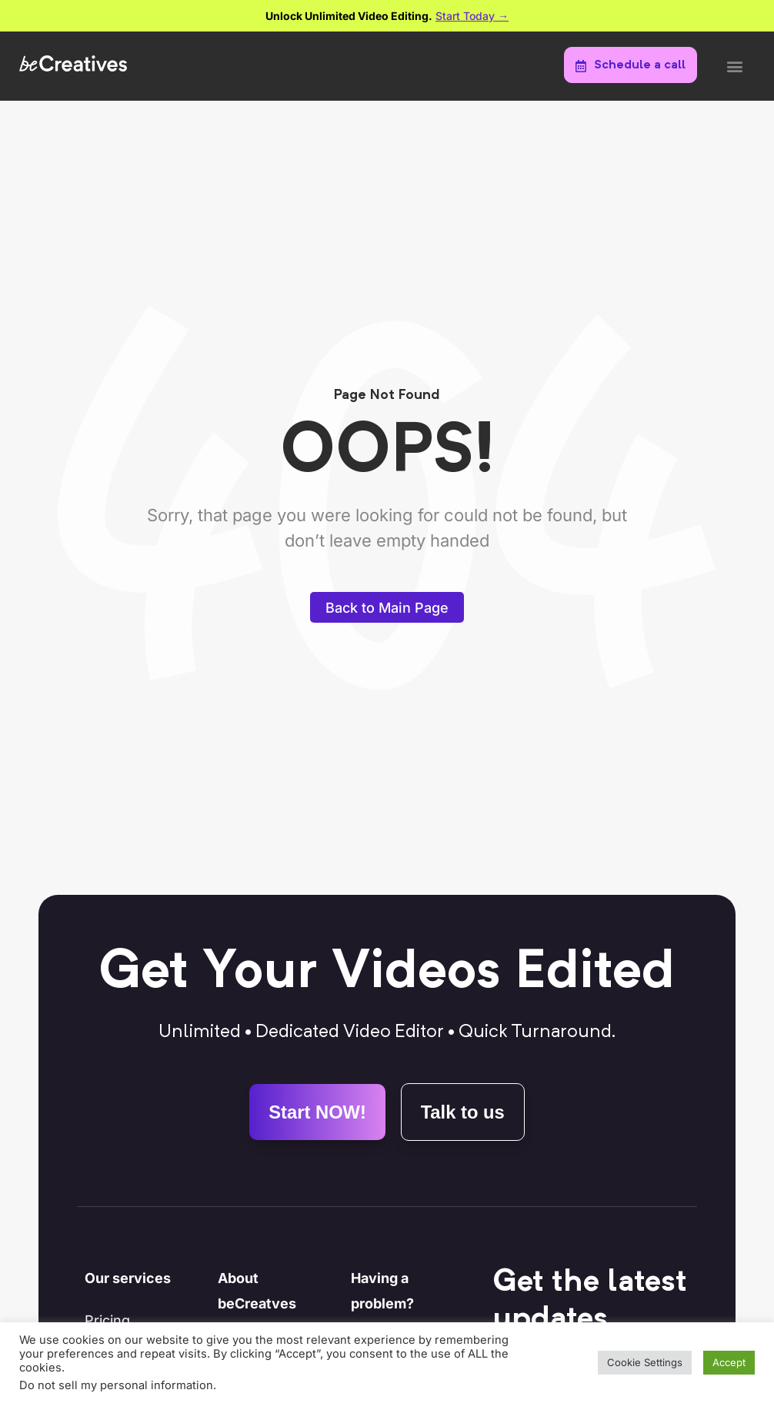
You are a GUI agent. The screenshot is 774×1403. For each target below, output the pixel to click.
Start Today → (472, 15)
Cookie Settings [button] (644, 1362)
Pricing (107, 1321)
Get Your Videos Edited (386, 973)
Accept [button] (729, 1362)
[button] (734, 66)
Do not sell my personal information (116, 1385)
